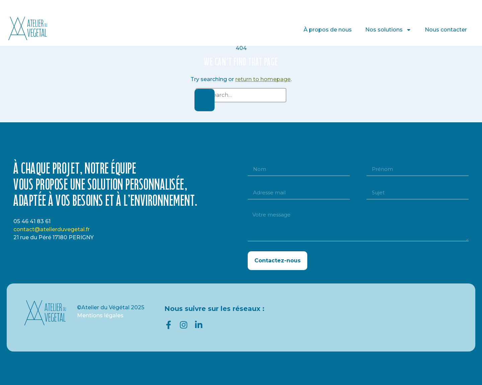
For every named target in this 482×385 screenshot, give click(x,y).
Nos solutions (388, 30)
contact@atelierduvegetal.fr (51, 229)
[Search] (204, 100)
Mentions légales (100, 315)
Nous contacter (446, 29)
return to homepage (263, 79)
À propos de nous (328, 29)
